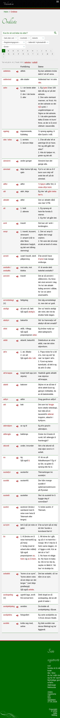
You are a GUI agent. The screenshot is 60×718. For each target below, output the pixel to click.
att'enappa (7, 373)
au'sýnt (6, 525)
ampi (5, 231)
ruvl (49, 666)
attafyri (6, 320)
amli (5, 223)
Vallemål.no (8, 4)
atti (4, 405)
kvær (50, 671)
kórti (49, 187)
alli (4, 191)
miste (40, 187)
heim (22, 559)
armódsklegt (8, 300)
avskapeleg (8, 595)
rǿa (39, 83)
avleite (31, 590)
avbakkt (6, 574)
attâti (5, 340)
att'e (5, 352)
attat (5, 329)
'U (39, 184)
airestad (6, 169)
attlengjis (7, 434)
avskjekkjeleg (9, 606)
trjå (39, 107)
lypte (45, 88)
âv (4, 536)
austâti (6, 481)
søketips (27, 62)
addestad (7, 79)
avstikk (6, 623)
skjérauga (52, 685)
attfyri (5, 399)
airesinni (6, 161)
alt (4, 208)
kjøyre (43, 184)
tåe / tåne (51, 673)
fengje (51, 405)
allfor (5, 184)
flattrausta (52, 687)
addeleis (6, 71)
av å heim (32, 559)
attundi (6, 446)
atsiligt (6, 309)
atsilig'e (31, 312)
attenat (51, 414)
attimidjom (7, 426)
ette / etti (32, 358)
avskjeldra (7, 615)
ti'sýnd (40, 259)
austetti (6, 495)
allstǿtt (6, 200)
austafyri (6, 472)
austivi (6, 507)
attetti (5, 385)
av (34, 556)
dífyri (45, 187)
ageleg (6, 131)
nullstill (34, 62)
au (4, 457)
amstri (6, 256)
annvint (6, 276)
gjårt (50, 191)
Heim (6, 12)
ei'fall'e (50, 683)
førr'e (40, 195)
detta (54, 191)
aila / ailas (7, 140)
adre (5, 88)
